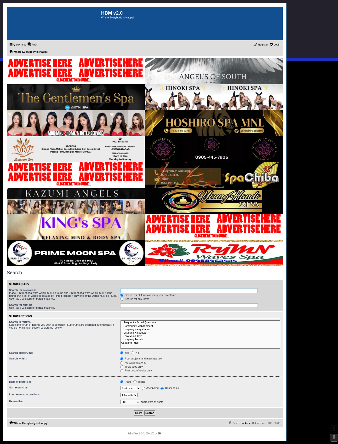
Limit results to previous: (24, 394)
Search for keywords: (22, 290)
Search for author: (20, 304)
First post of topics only (136, 370)
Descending (169, 388)
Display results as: (20, 381)
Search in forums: (20, 321)
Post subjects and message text (141, 358)
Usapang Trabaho (200, 339)
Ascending (150, 388)
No (135, 352)
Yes (124, 352)
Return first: (16, 401)
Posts (126, 381)
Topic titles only (131, 366)
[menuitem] (32, 44)
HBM (158, 433)
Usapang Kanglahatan (200, 329)
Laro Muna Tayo (200, 336)
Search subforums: (21, 352)
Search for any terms (134, 298)
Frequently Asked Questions (200, 322)
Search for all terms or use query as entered (148, 295)
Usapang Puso (200, 343)
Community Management (200, 326)
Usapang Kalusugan (200, 333)
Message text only (133, 362)
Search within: (18, 358)
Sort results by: (19, 387)
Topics (139, 381)
